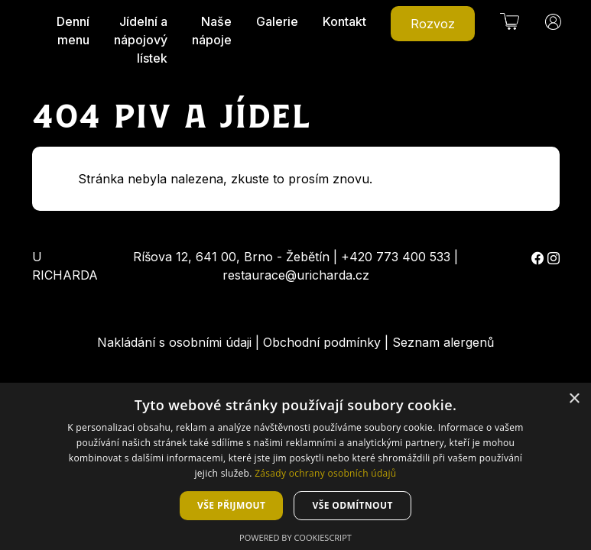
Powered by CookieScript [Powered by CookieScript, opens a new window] (295, 537)
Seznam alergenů (443, 342)
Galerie (277, 21)
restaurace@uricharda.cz (295, 275)
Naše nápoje (212, 30)
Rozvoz (433, 23)
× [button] (574, 399)
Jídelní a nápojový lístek (140, 40)
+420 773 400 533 (395, 256)
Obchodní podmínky (322, 342)
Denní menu (73, 30)
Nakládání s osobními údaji (174, 342)
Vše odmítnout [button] (352, 505)
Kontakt (344, 21)
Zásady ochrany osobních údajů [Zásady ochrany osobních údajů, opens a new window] (325, 473)
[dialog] (295, 466)
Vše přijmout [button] (231, 505)
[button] (509, 21)
